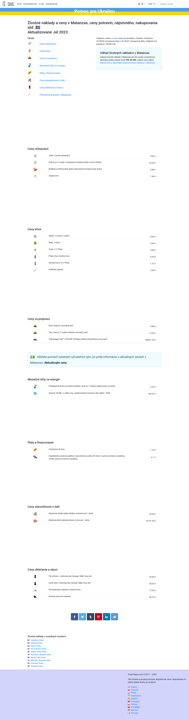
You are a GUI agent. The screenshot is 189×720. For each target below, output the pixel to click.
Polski (132, 693)
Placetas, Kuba (37, 663)
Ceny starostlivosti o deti (52, 80)
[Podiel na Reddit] (114, 616)
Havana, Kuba (36, 643)
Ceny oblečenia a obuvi (51, 87)
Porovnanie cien (30, 4)
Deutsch (133, 710)
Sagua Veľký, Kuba (38, 652)
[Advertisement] (94, 124)
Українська (134, 696)
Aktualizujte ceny (55, 362)
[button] (152, 4)
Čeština (132, 704)
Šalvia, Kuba (36, 646)
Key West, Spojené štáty (41, 654)
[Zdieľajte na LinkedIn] (106, 616)
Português (134, 701)
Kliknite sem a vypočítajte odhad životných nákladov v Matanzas (127, 63)
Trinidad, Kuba (37, 666)
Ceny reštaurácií (48, 43)
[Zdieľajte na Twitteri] (82, 616)
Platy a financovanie (50, 73)
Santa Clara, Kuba (38, 657)
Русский (133, 690)
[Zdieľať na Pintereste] (98, 616)
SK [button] (140, 4)
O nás (41, 4)
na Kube (114, 38)
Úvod (19, 4)
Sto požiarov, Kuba (38, 649)
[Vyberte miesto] (172, 4)
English (132, 687)
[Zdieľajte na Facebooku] (74, 616)
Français (133, 713)
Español (133, 698)
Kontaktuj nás (51, 4)
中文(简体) (134, 707)
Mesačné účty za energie (52, 65)
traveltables (11, 4)
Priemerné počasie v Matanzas (55, 94)
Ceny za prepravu (48, 58)
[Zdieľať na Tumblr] (90, 616)
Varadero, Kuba (37, 640)
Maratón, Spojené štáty (40, 660)
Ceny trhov (45, 51)
